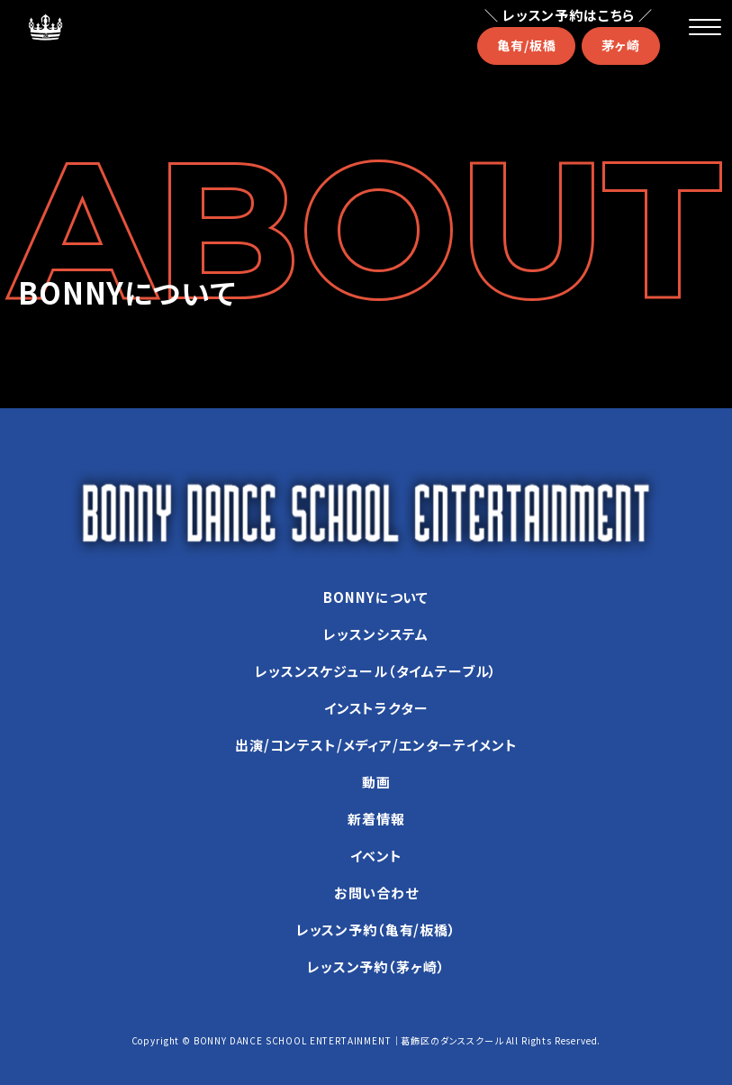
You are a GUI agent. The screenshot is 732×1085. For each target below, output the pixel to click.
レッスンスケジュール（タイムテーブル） (376, 670)
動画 (376, 781)
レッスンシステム (376, 634)
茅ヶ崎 (620, 45)
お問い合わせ (376, 892)
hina (33, 419)
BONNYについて (376, 597)
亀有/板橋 (526, 45)
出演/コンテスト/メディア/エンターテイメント (376, 744)
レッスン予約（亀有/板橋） (376, 929)
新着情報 (376, 818)
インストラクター (376, 707)
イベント (376, 855)
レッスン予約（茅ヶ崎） (376, 966)
